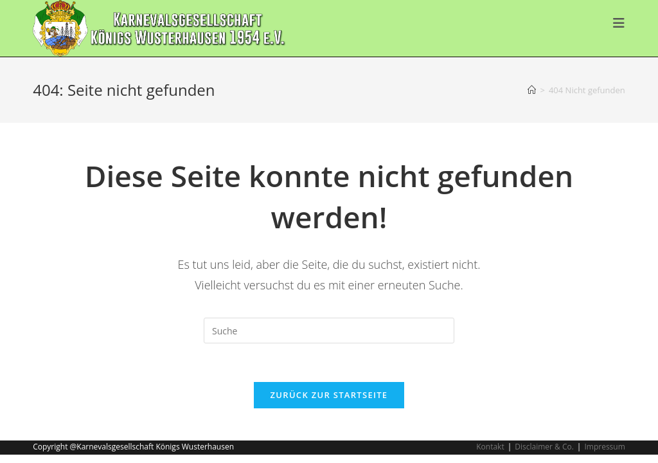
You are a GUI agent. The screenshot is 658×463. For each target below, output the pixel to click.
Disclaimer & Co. (544, 446)
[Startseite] (532, 90)
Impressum (604, 446)
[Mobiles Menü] (619, 23)
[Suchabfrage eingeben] (329, 330)
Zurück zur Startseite (329, 395)
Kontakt (490, 446)
